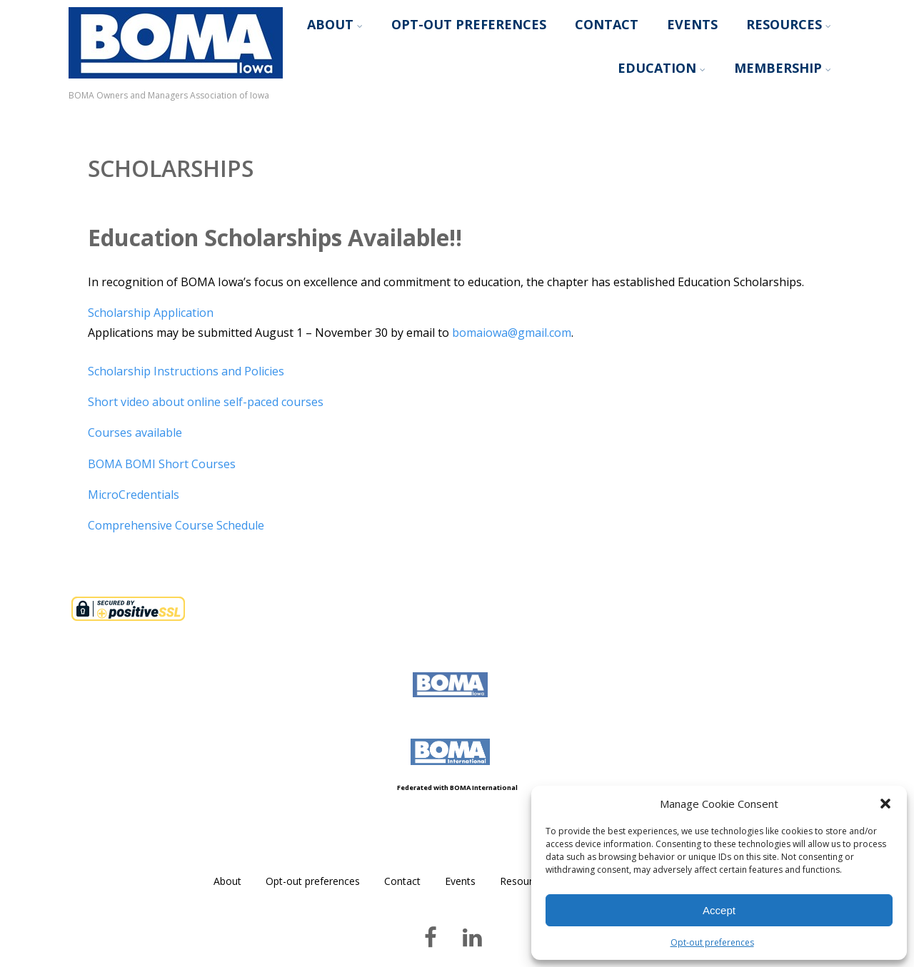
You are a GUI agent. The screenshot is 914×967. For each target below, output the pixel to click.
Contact (606, 24)
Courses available (135, 432)
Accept (719, 910)
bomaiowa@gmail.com (511, 332)
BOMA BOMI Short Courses (162, 464)
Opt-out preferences (712, 942)
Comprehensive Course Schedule (176, 525)
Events (692, 24)
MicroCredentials (133, 494)
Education (661, 67)
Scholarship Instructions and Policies (186, 371)
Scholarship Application (151, 312)
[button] (885, 803)
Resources (788, 24)
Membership (782, 67)
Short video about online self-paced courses (205, 402)
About (335, 24)
